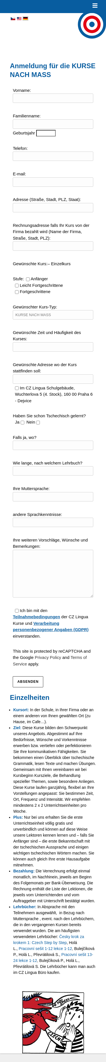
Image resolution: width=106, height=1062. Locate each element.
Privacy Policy (48, 665)
